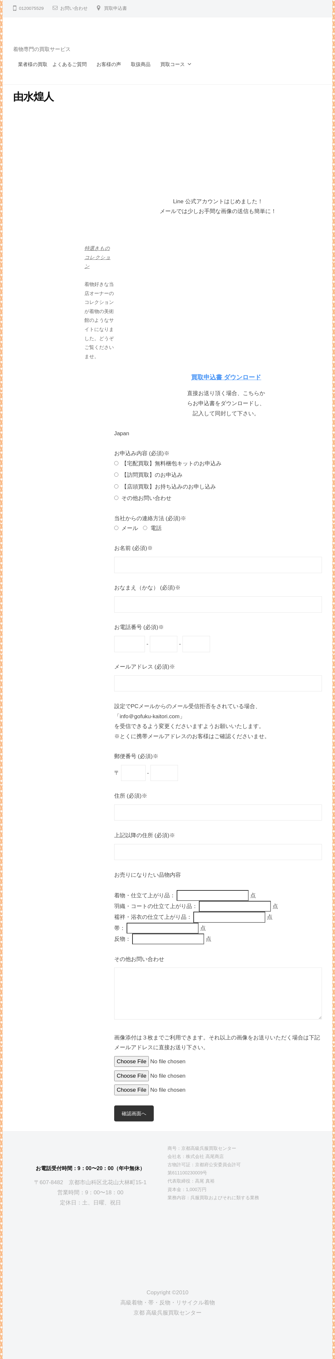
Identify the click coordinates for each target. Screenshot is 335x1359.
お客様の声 (109, 64)
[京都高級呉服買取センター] (90, 1242)
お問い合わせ (74, 8)
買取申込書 (115, 8)
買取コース (172, 64)
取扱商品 (140, 64)
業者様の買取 (32, 64)
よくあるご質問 (69, 64)
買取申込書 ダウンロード (226, 377)
